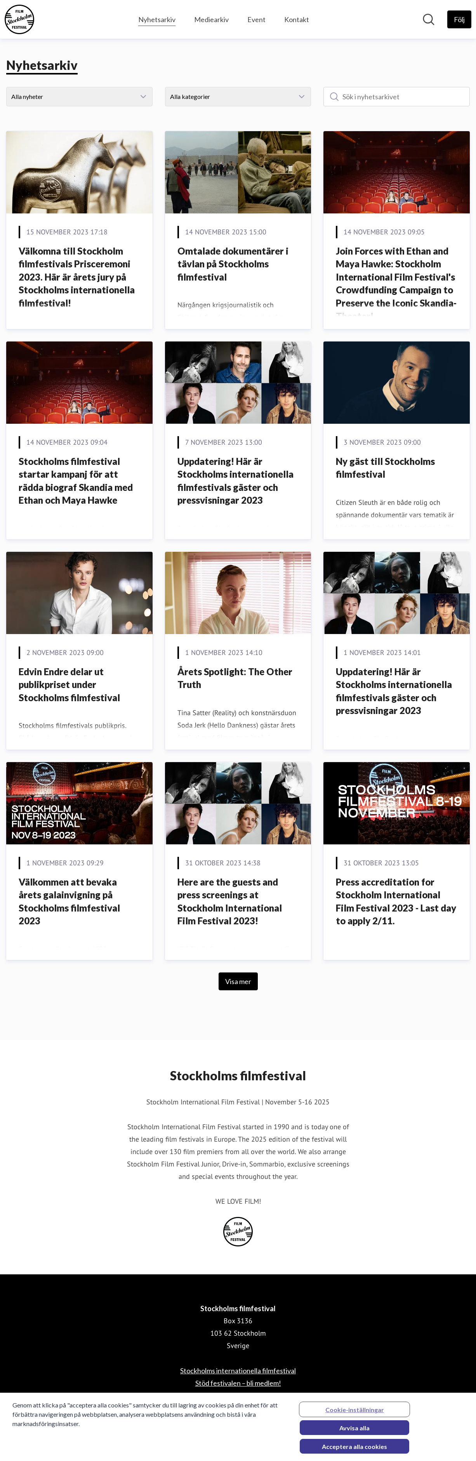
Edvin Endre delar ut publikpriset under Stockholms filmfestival (69, 684)
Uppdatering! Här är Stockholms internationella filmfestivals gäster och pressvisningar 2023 (235, 481)
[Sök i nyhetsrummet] (428, 19)
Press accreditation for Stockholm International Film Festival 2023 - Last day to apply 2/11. (396, 901)
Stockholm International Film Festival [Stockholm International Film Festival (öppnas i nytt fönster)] (238, 1395)
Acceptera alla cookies (354, 1450)
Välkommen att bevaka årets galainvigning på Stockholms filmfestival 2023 (69, 901)
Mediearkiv (211, 19)
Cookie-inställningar (354, 1413)
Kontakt (296, 19)
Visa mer (238, 981)
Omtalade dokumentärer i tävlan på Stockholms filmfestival (232, 263)
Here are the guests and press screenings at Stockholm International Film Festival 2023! (229, 901)
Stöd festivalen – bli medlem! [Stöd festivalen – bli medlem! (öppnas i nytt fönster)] (238, 1383)
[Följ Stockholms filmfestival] (459, 19)
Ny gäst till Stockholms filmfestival (385, 468)
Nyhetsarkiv (156, 18)
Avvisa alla (354, 1431)
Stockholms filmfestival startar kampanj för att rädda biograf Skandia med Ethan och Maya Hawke (76, 481)
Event (256, 19)
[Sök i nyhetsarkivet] (396, 96)
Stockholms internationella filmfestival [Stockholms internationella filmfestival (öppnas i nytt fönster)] (238, 1370)
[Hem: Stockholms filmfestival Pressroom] (19, 19)
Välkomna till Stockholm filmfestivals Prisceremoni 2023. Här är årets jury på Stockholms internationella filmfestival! (77, 276)
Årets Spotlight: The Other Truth (234, 678)
